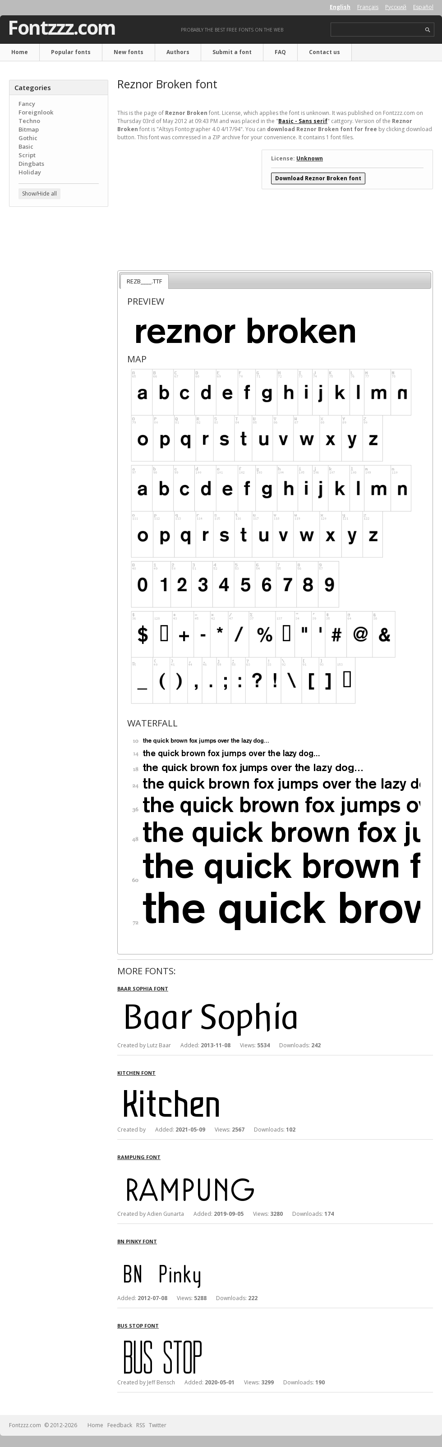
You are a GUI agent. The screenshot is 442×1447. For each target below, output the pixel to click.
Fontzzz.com (61, 27)
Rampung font (139, 1157)
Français (367, 7)
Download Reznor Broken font (318, 178)
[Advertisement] (58, 268)
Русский (395, 7)
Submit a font (232, 52)
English (340, 7)
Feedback (119, 1425)
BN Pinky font (137, 1241)
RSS (140, 1425)
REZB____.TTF (144, 281)
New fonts (128, 52)
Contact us (324, 52)
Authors (177, 52)
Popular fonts (71, 52)
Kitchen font (136, 1072)
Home (19, 52)
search (427, 29)
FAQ (280, 52)
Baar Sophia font (142, 988)
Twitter (157, 1425)
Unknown (309, 158)
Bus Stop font (138, 1325)
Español (423, 7)
